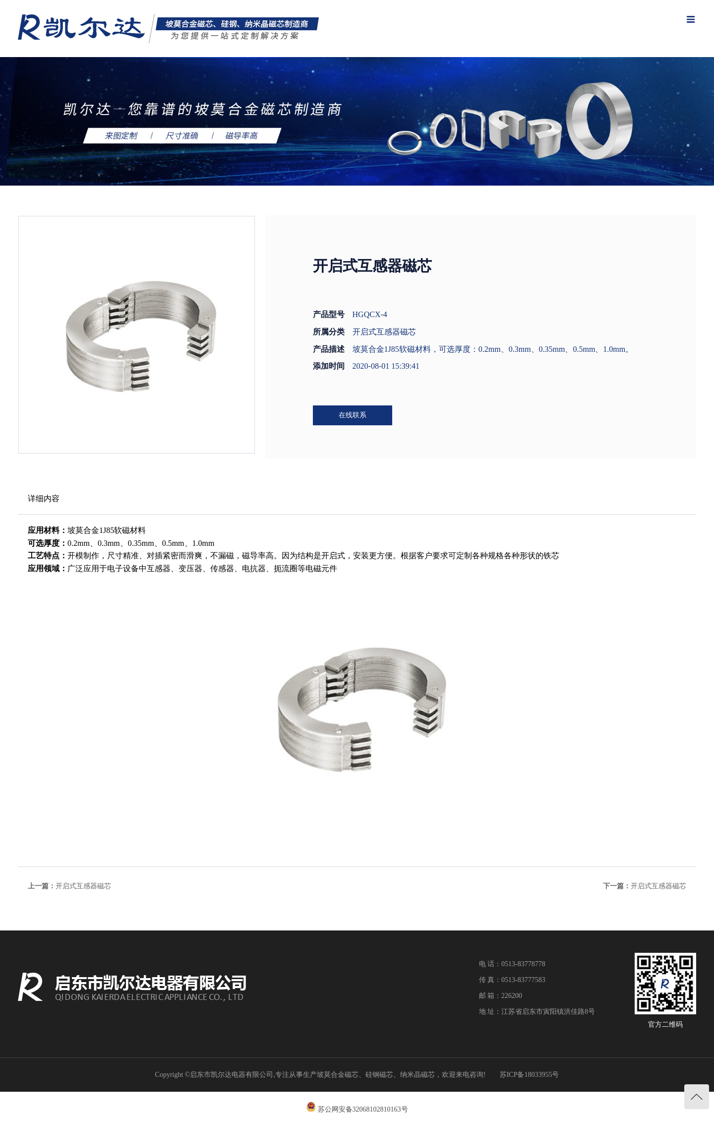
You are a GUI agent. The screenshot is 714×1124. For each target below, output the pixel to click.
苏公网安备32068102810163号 (363, 1109)
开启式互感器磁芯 (83, 886)
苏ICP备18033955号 (529, 1074)
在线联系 (352, 415)
